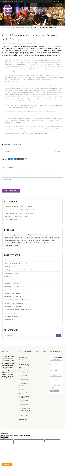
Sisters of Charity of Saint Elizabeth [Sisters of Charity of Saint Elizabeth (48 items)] (23, 401)
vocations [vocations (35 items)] (17, 245)
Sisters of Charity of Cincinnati (13, 286)
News (28, 43)
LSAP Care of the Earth (11, 273)
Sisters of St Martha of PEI (12, 316)
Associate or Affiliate (56, 385)
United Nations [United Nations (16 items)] (50, 242)
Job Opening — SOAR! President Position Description (18, 206)
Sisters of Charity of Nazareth (13, 293)
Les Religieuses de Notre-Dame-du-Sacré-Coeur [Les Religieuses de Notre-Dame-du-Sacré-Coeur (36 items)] (24, 366)
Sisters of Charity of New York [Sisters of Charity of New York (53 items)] (23, 392)
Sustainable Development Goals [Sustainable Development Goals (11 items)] (37, 242)
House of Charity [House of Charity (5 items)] (22, 361)
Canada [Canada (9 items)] (24, 235)
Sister (52, 383)
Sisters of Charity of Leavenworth (14, 290)
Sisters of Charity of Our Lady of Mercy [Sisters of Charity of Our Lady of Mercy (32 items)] (24, 397)
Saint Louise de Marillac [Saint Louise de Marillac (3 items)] (10, 242)
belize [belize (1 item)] (18, 235)
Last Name (53, 370)
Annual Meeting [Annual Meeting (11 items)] (22, 355)
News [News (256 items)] (20, 372)
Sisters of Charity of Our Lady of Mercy (15, 299)
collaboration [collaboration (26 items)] (52, 235)
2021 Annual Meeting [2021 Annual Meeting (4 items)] (10, 235)
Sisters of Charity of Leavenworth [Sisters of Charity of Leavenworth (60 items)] (23, 384)
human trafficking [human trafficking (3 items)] (29, 237)
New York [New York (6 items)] (23, 240)
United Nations (7, 144)
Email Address (54, 359)
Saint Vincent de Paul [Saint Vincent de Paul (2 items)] (23, 242)
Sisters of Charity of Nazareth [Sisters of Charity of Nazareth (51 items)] (23, 388)
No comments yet (18, 43)
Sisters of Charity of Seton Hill (13, 306)
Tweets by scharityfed (40, 351)
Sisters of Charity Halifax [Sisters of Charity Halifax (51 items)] (23, 376)
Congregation (53, 375)
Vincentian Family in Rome (11, 219)
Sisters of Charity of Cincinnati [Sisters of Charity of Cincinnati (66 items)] (23, 380)
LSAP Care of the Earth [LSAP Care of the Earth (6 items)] (24, 370)
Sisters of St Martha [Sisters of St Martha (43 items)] (23, 413)
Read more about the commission (27, 55)
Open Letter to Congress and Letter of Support (16, 216)
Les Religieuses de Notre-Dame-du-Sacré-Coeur (18, 270)
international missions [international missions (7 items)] (47, 237)
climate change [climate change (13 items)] (43, 235)
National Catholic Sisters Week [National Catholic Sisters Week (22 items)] (12, 240)
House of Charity (9, 266)
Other (52, 387)
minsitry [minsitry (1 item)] (57, 237)
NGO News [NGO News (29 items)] (25, 372)
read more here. (43, 133)
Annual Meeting (9, 260)
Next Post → (58, 151)
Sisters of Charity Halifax (11, 283)
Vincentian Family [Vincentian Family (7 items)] (23, 419)
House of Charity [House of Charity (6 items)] (19, 237)
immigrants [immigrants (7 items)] (37, 237)
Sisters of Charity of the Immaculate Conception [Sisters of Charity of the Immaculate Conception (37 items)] (24, 409)
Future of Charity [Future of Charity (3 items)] (9, 237)
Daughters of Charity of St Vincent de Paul (16, 263)
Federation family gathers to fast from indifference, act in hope (21, 210)
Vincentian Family (16, 144)
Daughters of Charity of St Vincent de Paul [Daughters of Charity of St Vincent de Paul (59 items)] (24, 358)
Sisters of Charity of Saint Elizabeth (14, 303)
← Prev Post (6, 151)
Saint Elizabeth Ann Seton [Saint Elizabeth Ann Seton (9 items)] (48, 240)
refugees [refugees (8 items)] (38, 240)
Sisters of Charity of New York (13, 296)
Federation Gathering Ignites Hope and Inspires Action (18, 213)
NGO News (32, 43)
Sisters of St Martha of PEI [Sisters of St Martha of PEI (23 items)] (24, 416)
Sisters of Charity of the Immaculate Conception (18, 309)
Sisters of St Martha (10, 313)
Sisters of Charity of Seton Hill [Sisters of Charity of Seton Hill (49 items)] (23, 405)
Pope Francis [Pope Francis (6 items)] (31, 240)
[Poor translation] (6, 437)
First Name (53, 365)
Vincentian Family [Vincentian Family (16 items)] (9, 245)
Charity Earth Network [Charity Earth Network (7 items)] (33, 235)
